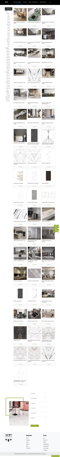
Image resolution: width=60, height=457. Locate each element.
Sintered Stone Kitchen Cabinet (47, 241)
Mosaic (7, 48)
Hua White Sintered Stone (19, 102)
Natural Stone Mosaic (9, 54)
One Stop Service (9, 97)
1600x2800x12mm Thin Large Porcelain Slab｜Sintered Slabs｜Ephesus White (20, 381)
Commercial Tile (9, 41)
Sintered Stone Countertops (33, 221)
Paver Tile (9, 14)
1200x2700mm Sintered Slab (20, 221)
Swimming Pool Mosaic (9, 57)
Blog (27, 446)
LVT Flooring (9, 85)
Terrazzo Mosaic (9, 56)
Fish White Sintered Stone (47, 62)
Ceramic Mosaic (9, 49)
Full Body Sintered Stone (9, 80)
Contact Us (28, 448)
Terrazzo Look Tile (9, 28)
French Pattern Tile (9, 17)
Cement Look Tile (9, 32)
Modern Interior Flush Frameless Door (32, 241)
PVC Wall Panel (9, 86)
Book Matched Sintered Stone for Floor (48, 361)
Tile (6, 11)
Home (27, 438)
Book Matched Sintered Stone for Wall (20, 164)
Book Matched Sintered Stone (20, 360)
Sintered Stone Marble (32, 202)
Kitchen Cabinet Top (46, 163)
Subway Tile (9, 33)
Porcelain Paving (9, 21)
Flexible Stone (9, 93)
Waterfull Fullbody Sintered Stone (47, 123)
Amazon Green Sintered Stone (34, 22)
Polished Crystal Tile (9, 38)
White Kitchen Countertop (33, 183)
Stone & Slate (8, 98)
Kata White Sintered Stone (19, 143)
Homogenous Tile (9, 46)
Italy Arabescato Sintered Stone (33, 103)
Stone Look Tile (9, 27)
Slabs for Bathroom (18, 301)
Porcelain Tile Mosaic (9, 65)
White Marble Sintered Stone (48, 321)
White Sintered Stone (32, 163)
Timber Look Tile (9, 30)
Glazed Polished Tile (9, 35)
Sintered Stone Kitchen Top (19, 240)
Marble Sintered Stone (18, 321)
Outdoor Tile (9, 13)
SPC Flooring (9, 83)
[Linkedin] (8, 439)
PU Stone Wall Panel (9, 95)
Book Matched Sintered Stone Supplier (34, 361)
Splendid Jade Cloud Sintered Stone (34, 43)
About (27, 442)
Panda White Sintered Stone (20, 82)
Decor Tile (45, 440)
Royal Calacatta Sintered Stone (47, 83)
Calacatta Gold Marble (18, 183)
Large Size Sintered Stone (33, 280)
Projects (27, 444)
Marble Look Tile (9, 25)
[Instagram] (8, 441)
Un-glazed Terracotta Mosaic (9, 70)
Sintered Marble (45, 183)
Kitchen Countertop (18, 280)
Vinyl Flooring (8, 81)
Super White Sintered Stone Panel (48, 281)
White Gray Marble (46, 221)
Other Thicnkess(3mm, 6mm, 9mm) (9, 73)
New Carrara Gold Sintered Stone (19, 63)
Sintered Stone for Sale (33, 321)
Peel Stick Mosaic (9, 62)
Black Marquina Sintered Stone (47, 43)
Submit (34, 425)
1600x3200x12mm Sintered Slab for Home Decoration (33, 143)
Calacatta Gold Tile (32, 301)
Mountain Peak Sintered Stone (20, 42)
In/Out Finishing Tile (9, 16)
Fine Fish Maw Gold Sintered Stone (34, 63)
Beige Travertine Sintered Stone (19, 23)
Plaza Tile (9, 19)
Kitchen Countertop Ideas (19, 260)
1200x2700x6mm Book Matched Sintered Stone (47, 341)
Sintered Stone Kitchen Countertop (32, 261)
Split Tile (8, 22)
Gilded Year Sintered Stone (33, 122)
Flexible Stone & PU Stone (9, 91)
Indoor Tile (8, 24)
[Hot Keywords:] (50, 2)
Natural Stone (9, 100)
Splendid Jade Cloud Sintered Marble (48, 23)
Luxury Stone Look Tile (9, 36)
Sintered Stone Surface (18, 202)
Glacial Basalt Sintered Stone (34, 82)
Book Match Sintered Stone (9, 78)
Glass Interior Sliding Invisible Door (48, 261)
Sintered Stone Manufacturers (48, 202)
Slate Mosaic (9, 68)
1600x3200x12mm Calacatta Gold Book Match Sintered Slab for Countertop (48, 143)
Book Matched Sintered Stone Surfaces (34, 341)
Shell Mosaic (9, 60)
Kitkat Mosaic (9, 51)
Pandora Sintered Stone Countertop (47, 302)
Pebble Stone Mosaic (9, 67)
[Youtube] (10, 439)
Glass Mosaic (9, 59)
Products (28, 440)
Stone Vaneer (9, 88)
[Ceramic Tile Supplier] (17, 412)
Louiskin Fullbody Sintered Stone (19, 123)
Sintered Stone (9, 72)
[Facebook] (6, 439)
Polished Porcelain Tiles (9, 43)
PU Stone (45, 450)
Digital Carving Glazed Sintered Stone (46, 103)
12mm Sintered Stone (9, 75)
